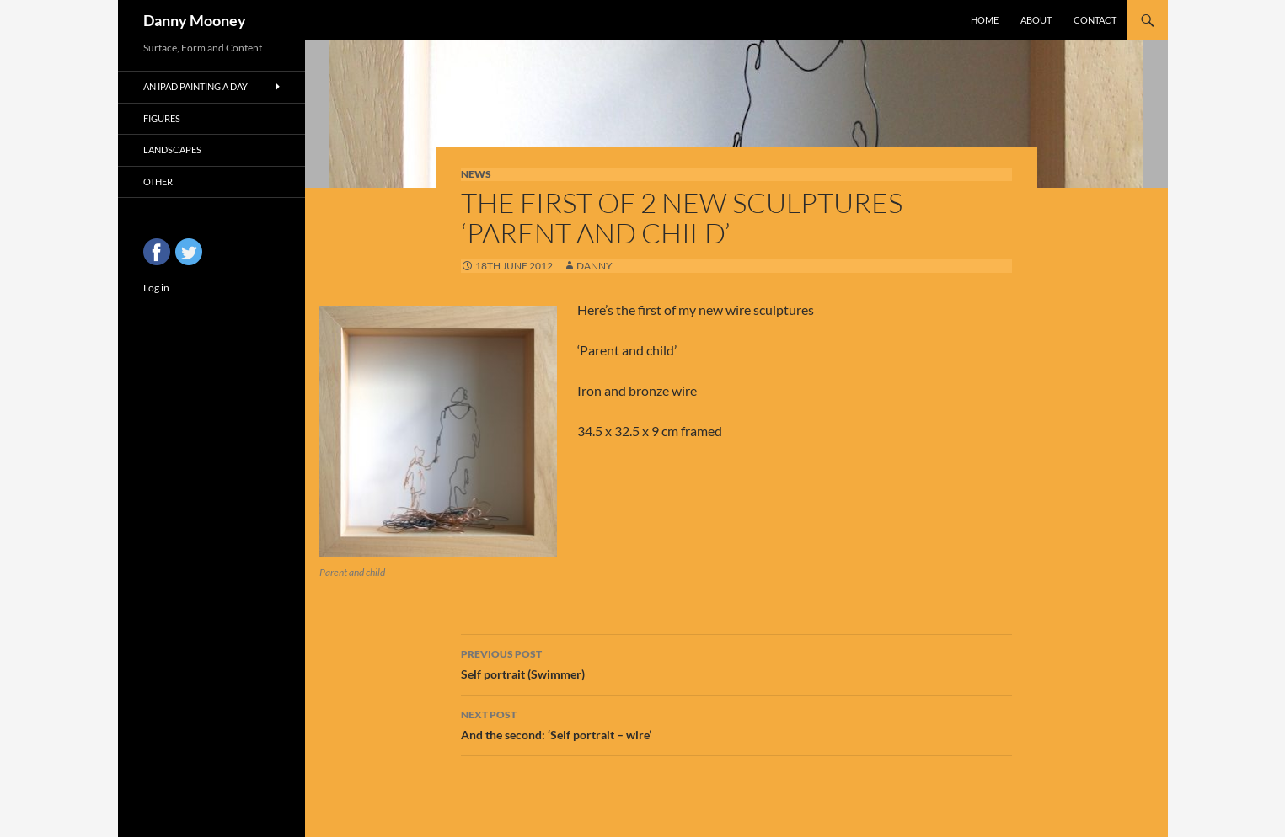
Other (158, 181)
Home (985, 19)
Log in (156, 287)
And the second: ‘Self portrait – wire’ (736, 723)
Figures (161, 118)
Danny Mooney (194, 20)
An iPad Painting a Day (195, 86)
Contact (1095, 19)
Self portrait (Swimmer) (736, 662)
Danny (594, 265)
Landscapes (172, 149)
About (1036, 19)
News (476, 174)
